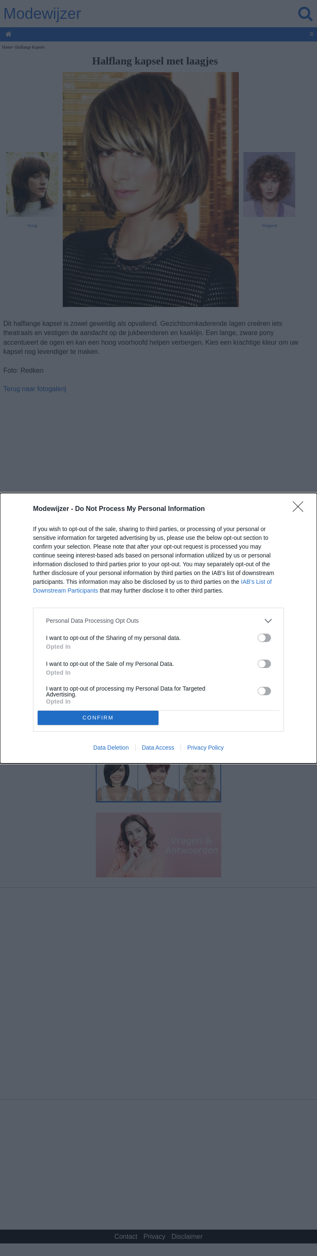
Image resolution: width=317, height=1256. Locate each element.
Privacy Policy (205, 747)
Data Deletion (111, 747)
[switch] (264, 638)
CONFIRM (98, 717)
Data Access (158, 747)
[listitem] (158, 620)
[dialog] (158, 628)
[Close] (301, 509)
